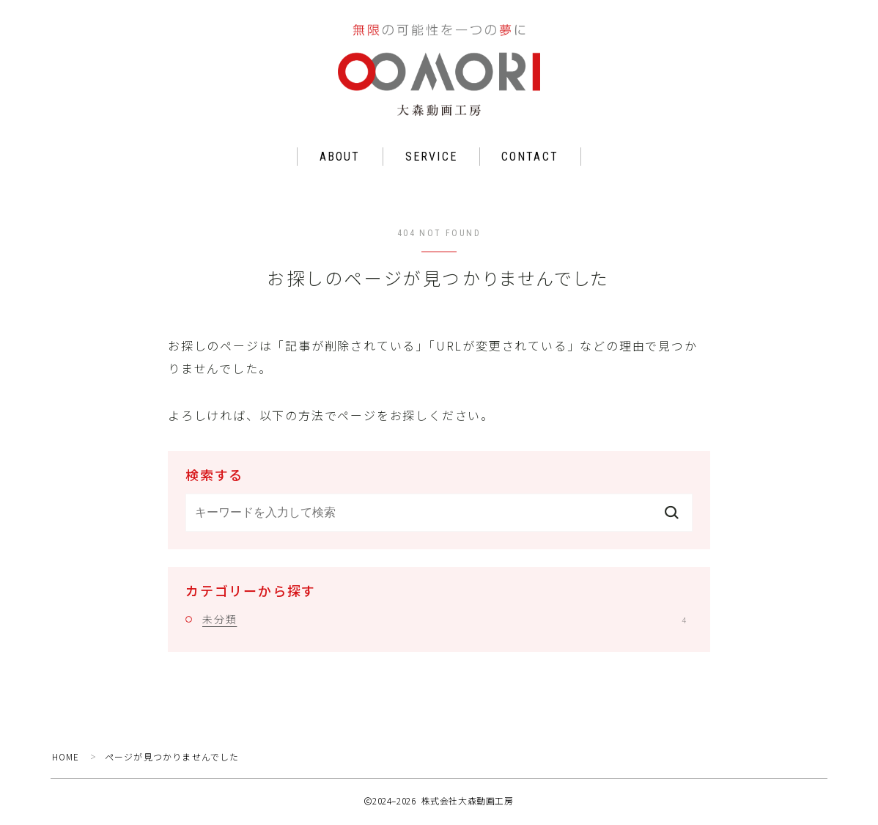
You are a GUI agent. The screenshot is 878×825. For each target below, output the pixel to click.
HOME (66, 759)
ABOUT (340, 159)
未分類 (444, 622)
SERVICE (431, 159)
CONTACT (529, 159)
